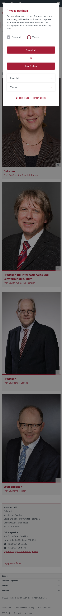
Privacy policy (39, 98)
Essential (16, 37)
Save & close (31, 66)
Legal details (22, 98)
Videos (35, 37)
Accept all (31, 50)
